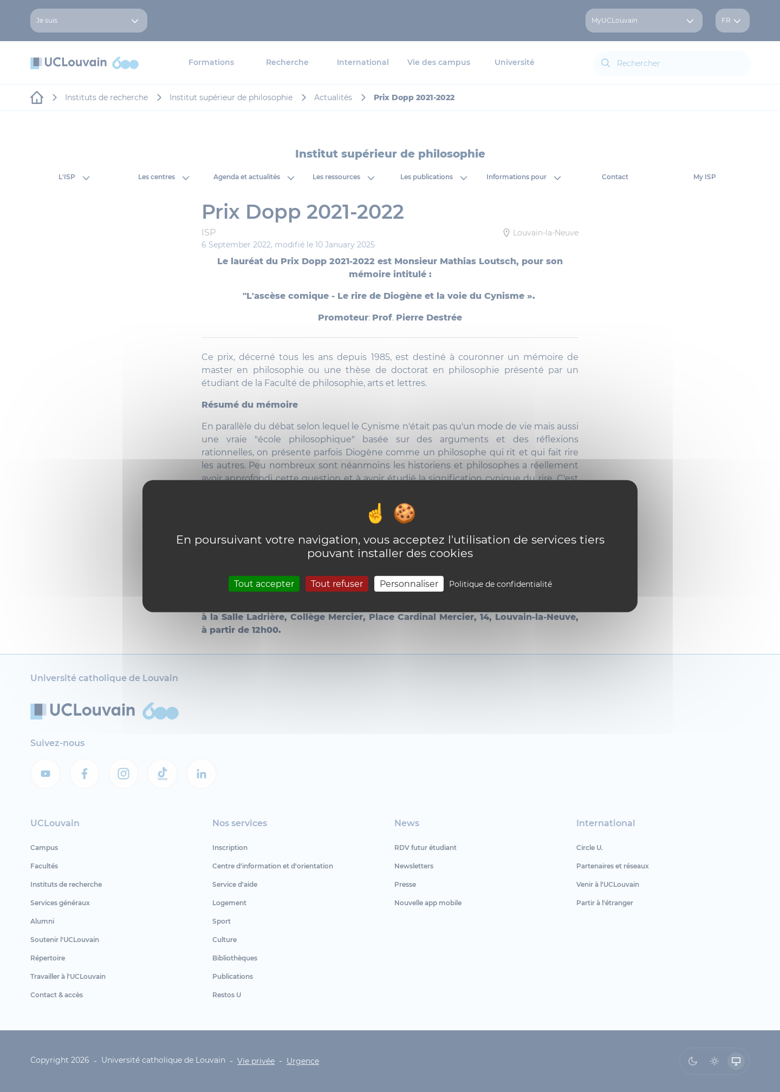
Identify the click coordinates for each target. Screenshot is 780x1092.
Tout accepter (264, 584)
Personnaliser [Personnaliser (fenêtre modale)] (409, 584)
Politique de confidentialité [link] (500, 584)
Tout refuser (337, 584)
